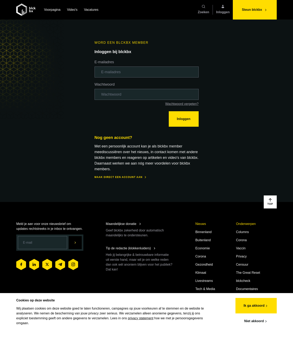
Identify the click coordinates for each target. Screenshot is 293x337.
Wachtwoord (105, 84)
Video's (72, 10)
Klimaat (200, 272)
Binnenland (203, 232)
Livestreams (204, 280)
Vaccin (241, 248)
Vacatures (91, 10)
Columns (242, 232)
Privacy (241, 256)
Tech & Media (205, 289)
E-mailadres (104, 62)
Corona (200, 256)
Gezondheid (204, 264)
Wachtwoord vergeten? (182, 104)
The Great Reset (248, 272)
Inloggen (184, 119)
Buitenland (203, 240)
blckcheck (243, 280)
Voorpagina (52, 10)
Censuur (242, 264)
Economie (202, 248)
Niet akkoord (256, 321)
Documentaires (247, 289)
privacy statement (140, 318)
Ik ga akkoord (256, 306)
